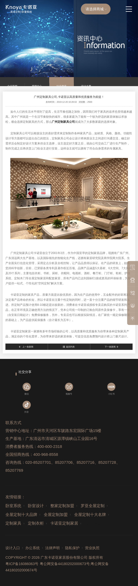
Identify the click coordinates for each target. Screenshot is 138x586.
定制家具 (13, 523)
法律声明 (52, 548)
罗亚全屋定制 (93, 505)
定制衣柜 (36, 523)
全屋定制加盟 (56, 514)
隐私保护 (72, 548)
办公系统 (32, 548)
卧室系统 (13, 505)
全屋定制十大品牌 (21, 514)
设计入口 (12, 548)
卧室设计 (36, 505)
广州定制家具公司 (63, 121)
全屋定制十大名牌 (90, 514)
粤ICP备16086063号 (21, 564)
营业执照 (92, 548)
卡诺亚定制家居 (64, 523)
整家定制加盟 (62, 505)
